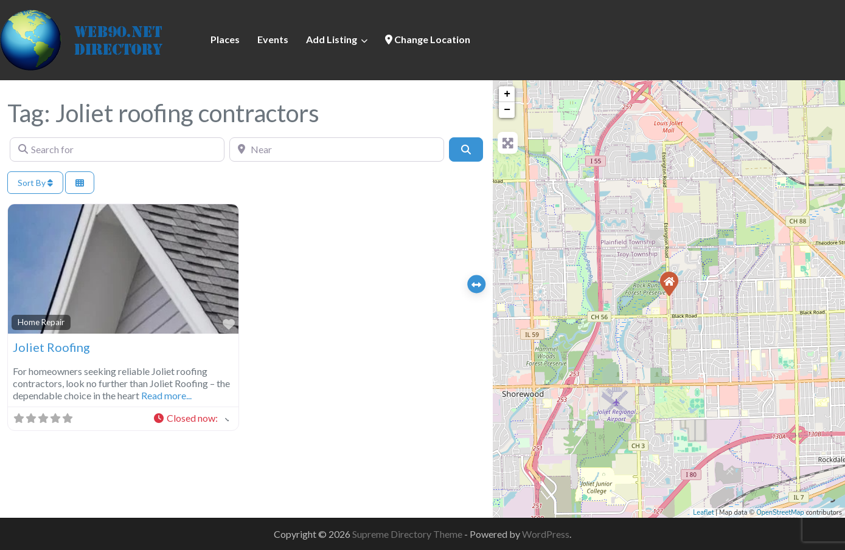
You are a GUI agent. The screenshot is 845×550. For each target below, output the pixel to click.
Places (225, 39)
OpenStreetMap (780, 512)
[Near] (336, 149)
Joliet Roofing (51, 347)
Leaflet (703, 512)
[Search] (466, 149)
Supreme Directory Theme (408, 534)
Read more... (166, 395)
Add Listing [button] (331, 39)
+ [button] (507, 94)
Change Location (427, 39)
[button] (191, 418)
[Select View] (79, 182)
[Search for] (117, 149)
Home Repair (41, 322)
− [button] (507, 110)
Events (272, 39)
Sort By (35, 182)
